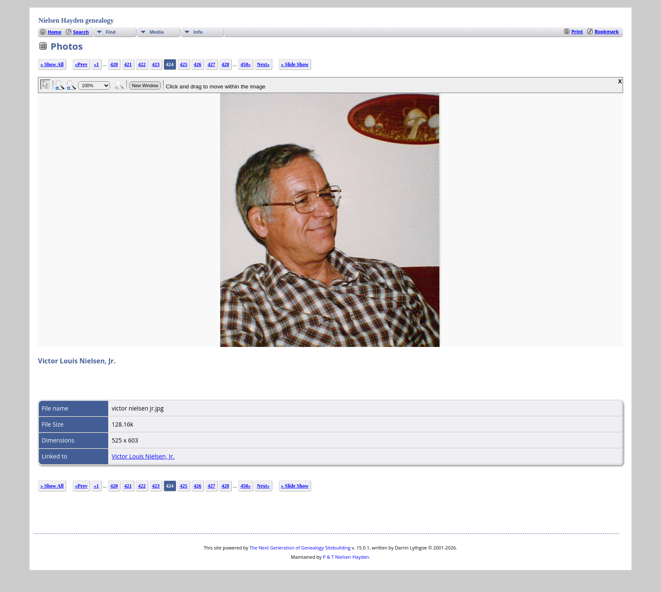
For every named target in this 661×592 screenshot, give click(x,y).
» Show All (52, 64)
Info (198, 32)
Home (55, 32)
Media (157, 32)
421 (128, 64)
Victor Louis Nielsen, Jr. (143, 456)
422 (142, 64)
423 (156, 64)
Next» (263, 64)
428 (225, 64)
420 (114, 64)
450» (246, 64)
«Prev (81, 64)
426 (198, 64)
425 (184, 64)
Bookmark (607, 31)
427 (211, 64)
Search (81, 32)
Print (577, 31)
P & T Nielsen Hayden (346, 557)
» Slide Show (295, 64)
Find (111, 32)
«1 (96, 64)
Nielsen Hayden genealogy (76, 20)
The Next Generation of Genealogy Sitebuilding (300, 547)
